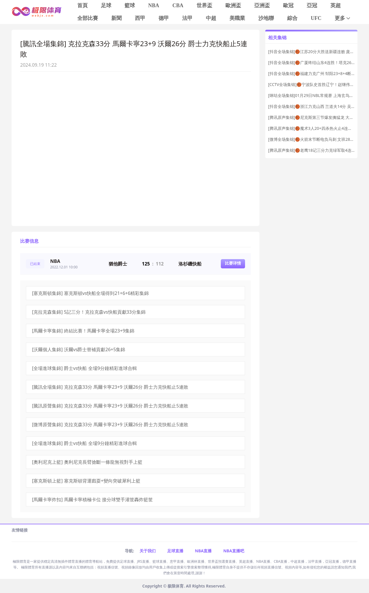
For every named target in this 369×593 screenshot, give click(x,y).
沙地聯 (266, 18)
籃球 (130, 5)
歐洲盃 (233, 5)
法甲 (187, 18)
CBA (177, 5)
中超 (211, 18)
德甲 (164, 18)
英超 (335, 5)
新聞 (116, 18)
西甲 (140, 18)
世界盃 (204, 5)
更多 (343, 18)
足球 (106, 5)
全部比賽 (87, 18)
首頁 (82, 5)
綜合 (292, 18)
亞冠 (312, 5)
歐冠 (288, 5)
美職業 (237, 18)
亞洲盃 (262, 5)
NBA (153, 5)
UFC (316, 18)
